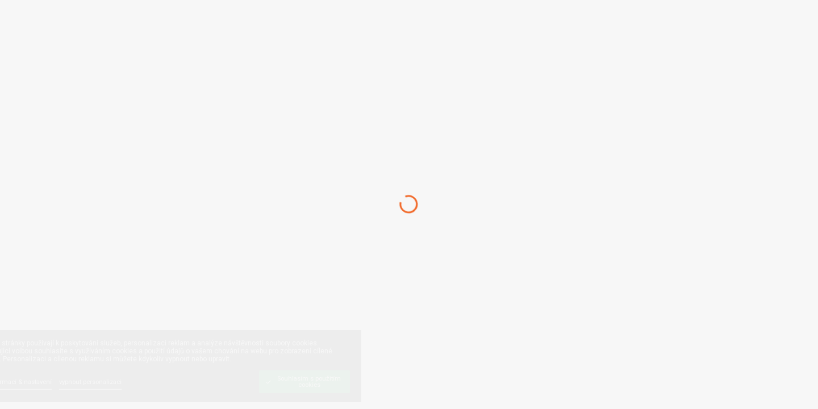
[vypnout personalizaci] (121, 381)
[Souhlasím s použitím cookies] (335, 381)
